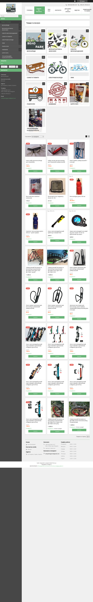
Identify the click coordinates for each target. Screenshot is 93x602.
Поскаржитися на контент (44, 466)
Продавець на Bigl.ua (46, 464)
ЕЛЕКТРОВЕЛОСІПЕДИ (7, 40)
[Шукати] (20, 16)
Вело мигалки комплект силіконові (33, 197)
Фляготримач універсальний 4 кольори (78, 161)
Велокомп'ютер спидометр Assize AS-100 (55, 197)
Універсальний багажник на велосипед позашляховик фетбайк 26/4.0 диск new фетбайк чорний (34, 270)
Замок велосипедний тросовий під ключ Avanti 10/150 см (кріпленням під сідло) (78, 232)
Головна (30, 10)
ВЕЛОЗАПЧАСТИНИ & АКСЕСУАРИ (7, 29)
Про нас (49, 10)
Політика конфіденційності (57, 466)
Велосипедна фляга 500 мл (77, 196)
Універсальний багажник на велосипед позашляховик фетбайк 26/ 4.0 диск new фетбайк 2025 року (56, 421)
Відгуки (77, 10)
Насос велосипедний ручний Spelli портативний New (56, 231)
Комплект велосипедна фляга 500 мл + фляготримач (34, 231)
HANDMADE (5, 49)
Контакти (58, 10)
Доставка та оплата (68, 10)
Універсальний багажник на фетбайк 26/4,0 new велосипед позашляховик (78, 420)
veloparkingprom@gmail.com (8, 98)
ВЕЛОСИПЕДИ (5, 25)
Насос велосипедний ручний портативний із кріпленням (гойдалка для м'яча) (34, 345)
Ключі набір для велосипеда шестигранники (34, 161)
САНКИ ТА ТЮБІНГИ (7, 36)
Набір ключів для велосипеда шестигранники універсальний (56, 161)
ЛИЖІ (3, 43)
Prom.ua (54, 463)
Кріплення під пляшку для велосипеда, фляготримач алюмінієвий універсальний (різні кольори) (79, 308)
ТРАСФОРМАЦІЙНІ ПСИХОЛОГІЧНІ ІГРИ (7, 56)
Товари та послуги (6, 22)
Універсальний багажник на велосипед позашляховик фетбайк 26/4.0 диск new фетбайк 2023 (56, 270)
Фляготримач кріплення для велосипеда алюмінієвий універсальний (78, 269)
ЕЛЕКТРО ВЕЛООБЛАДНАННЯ (9, 33)
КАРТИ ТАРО (5, 53)
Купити (35, 171)
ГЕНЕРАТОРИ (5, 46)
